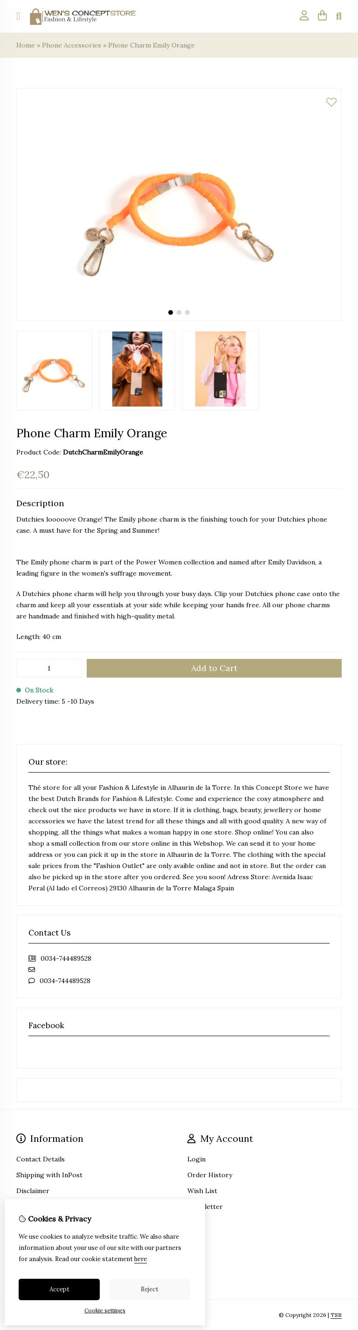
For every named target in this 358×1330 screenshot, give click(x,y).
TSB (336, 1314)
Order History (209, 1175)
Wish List (202, 1191)
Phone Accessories (71, 45)
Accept (59, 1289)
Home (25, 45)
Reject (149, 1289)
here (140, 1259)
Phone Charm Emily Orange (151, 45)
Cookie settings (104, 1310)
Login (196, 1159)
